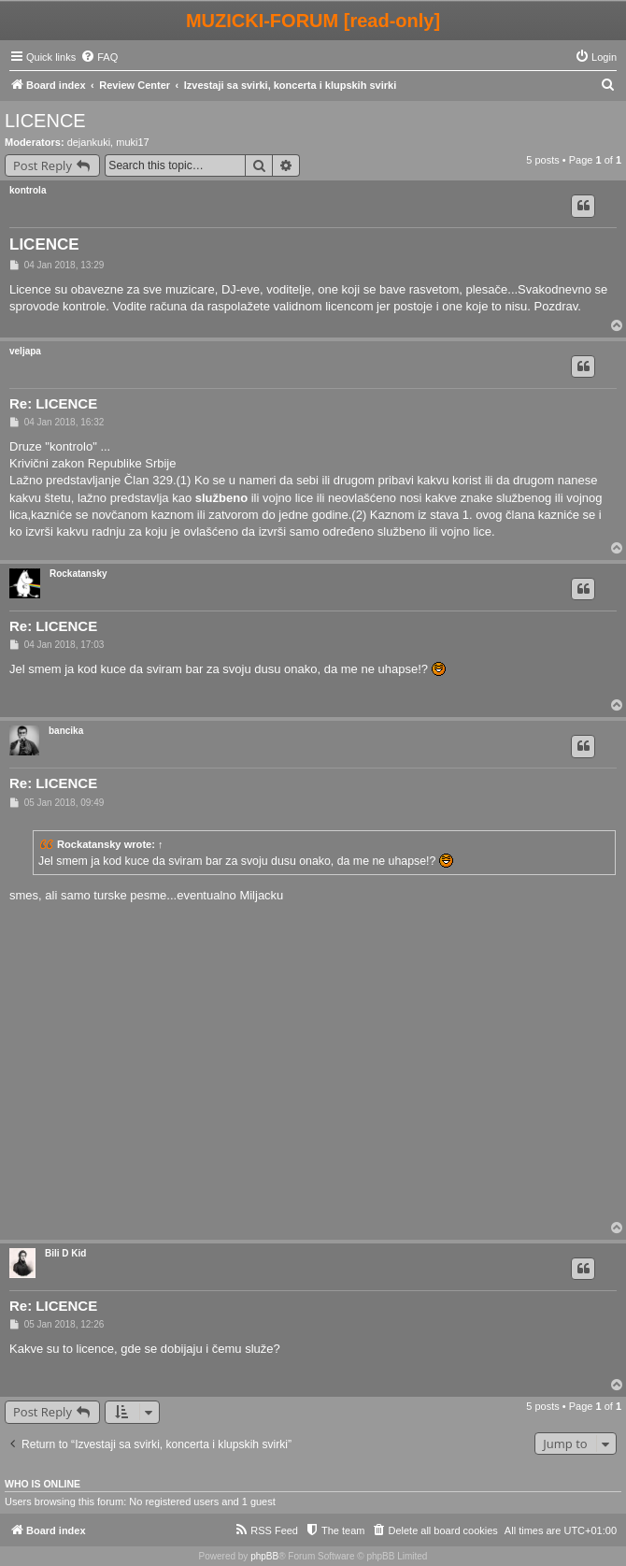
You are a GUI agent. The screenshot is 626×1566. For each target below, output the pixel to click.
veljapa (25, 351)
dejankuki (88, 142)
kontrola (27, 190)
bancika (66, 731)
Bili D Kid (65, 1253)
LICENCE (45, 120)
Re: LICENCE (53, 403)
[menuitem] (99, 57)
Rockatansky (78, 573)
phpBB (264, 1556)
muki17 (132, 142)
